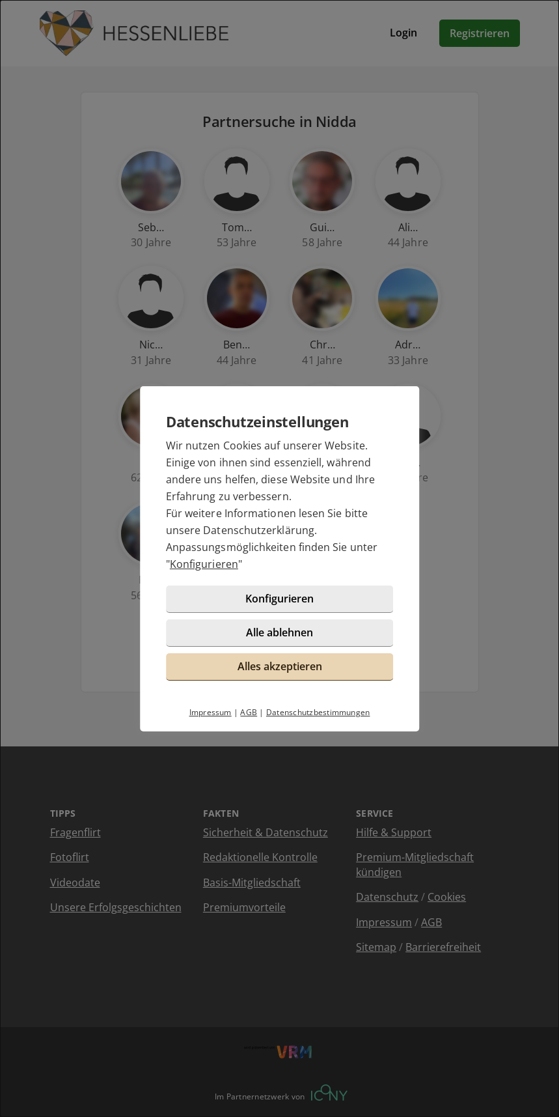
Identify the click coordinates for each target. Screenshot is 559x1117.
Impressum (210, 712)
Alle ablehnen (279, 632)
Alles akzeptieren (280, 666)
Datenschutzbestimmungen (318, 712)
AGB (248, 712)
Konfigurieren (204, 564)
